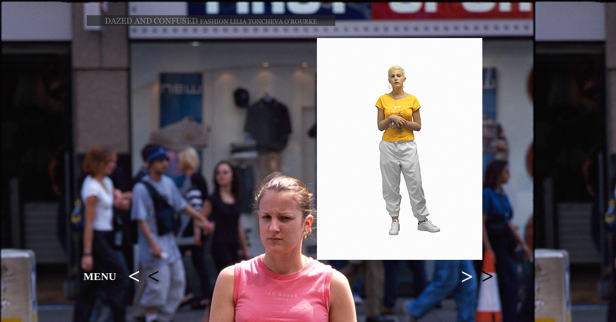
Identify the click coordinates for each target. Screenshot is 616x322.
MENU (100, 276)
